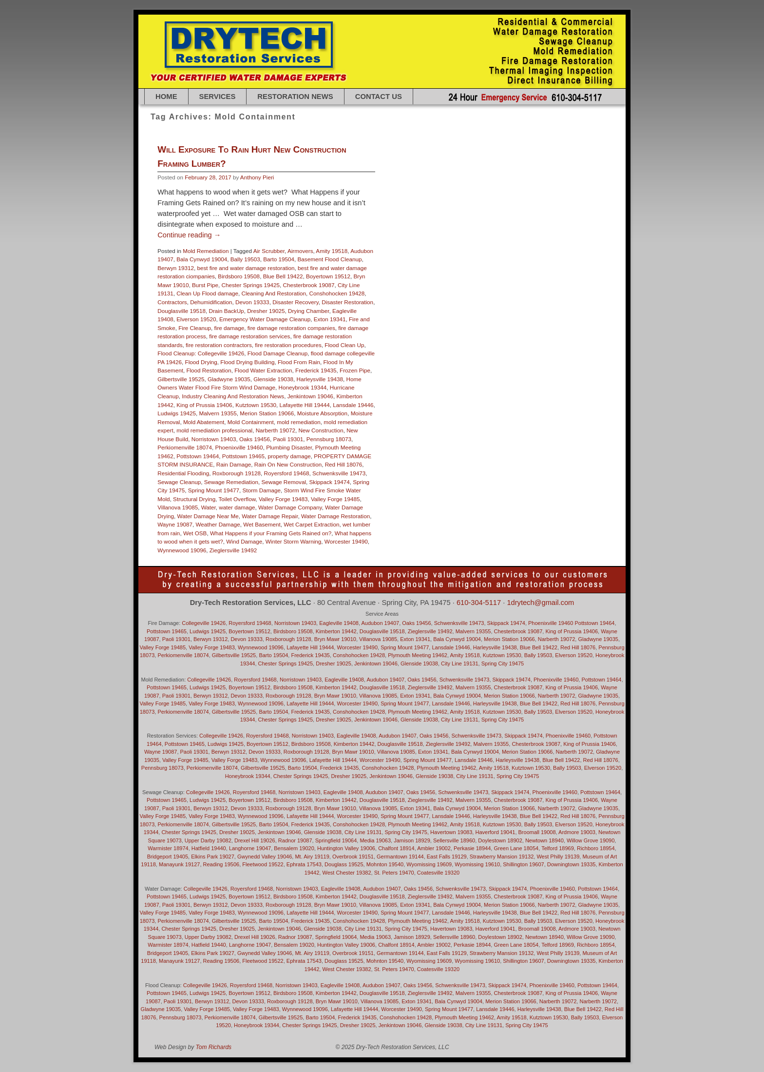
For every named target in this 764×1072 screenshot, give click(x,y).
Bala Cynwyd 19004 (201, 259)
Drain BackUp (226, 311)
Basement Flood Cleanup (330, 259)
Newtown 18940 (544, 840)
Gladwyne (161, 1009)
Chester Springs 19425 (251, 285)
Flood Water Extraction (263, 370)
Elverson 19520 (196, 319)
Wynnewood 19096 (181, 550)
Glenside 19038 (273, 379)
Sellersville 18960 (454, 840)
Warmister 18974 (168, 848)
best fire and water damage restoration (245, 268)
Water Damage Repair (270, 516)
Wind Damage (244, 541)
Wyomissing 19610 (477, 864)
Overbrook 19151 (353, 856)
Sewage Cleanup (179, 482)
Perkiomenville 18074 (184, 447)
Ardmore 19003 (576, 832)
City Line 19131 (459, 663)
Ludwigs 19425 (176, 413)
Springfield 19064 (336, 840)
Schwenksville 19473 (338, 473)
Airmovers (300, 251)
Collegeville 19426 (204, 623)
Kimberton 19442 (336, 631)
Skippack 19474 (329, 482)
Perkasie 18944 (472, 848)
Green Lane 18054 (516, 848)
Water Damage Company (290, 507)
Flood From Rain (299, 362)
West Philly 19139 (557, 856)
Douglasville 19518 (181, 311)
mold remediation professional (214, 430)
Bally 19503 (245, 259)
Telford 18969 (557, 848)
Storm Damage (261, 490)
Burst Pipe (205, 285)
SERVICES (217, 96)
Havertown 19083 (451, 929)
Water (208, 507)
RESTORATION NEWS (295, 96)
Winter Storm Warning (294, 541)
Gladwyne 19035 (229, 379)
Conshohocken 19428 (337, 293)
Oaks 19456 (254, 439)
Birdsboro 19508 (239, 276)
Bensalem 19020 (294, 848)
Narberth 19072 (275, 430)
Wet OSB (195, 533)
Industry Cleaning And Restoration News (233, 396)
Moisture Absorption (322, 413)
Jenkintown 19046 (310, 396)
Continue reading (189, 235)
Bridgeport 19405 (167, 856)
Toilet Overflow (236, 499)
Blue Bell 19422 (283, 276)
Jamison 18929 (412, 840)
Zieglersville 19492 (233, 550)
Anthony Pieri (257, 177)
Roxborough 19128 (236, 473)
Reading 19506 (221, 864)
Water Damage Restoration (335, 516)
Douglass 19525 (344, 864)
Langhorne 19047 (250, 848)
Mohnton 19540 (384, 864)
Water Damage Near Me (208, 516)
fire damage (229, 328)
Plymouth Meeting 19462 (417, 655)
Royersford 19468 (286, 473)
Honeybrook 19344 (303, 387)
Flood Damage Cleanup (277, 353)
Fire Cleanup (194, 328)
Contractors (172, 302)
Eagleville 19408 (339, 623)
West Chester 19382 (346, 873)
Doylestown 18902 (500, 840)
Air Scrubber (269, 251)
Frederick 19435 (315, 370)
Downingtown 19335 (571, 864)
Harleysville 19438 (320, 379)
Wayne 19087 (174, 524)
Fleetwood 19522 (262, 864)
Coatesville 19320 (438, 873)
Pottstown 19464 (197, 456)
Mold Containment (251, 422)
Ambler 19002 (434, 848)
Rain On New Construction (288, 464)
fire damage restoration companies (291, 328)
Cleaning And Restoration (273, 293)
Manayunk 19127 (179, 864)
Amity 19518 (331, 251)
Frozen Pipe (355, 370)
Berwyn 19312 (175, 268)
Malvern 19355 (217, 413)
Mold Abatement (203, 422)
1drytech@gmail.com (540, 602)
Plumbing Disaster (289, 447)
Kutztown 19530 (255, 405)
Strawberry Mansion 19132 (502, 856)
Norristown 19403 (213, 439)
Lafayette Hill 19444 (304, 405)
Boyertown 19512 (328, 276)
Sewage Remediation (231, 482)
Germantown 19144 (400, 856)
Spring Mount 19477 (213, 490)
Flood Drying (201, 362)
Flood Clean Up (344, 345)
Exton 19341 (330, 319)
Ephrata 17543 (304, 864)
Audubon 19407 (380, 623)
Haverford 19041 (495, 832)
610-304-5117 (479, 602)
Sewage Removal (283, 482)
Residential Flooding (183, 473)
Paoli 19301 (288, 439)
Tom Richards (214, 1047)
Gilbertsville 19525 (180, 379)
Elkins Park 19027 (212, 856)
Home (166, 96)
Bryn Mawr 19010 (335, 639)
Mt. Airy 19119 (312, 856)
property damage (288, 456)
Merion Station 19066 (267, 413)
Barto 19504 (278, 259)
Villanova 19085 (177, 507)
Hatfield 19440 (208, 848)
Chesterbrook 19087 (309, 285)
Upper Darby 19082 (208, 840)
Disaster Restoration (347, 302)
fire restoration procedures (288, 345)
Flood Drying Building (247, 362)
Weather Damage (217, 524)
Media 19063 (375, 840)
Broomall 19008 (537, 832)
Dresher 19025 (266, 311)
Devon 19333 (252, 302)
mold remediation (299, 422)
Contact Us (378, 96)
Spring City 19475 (502, 663)
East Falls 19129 (447, 856)
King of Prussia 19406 (204, 405)
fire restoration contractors (219, 345)
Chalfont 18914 (396, 848)
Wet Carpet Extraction (311, 524)
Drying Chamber (308, 311)
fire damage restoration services (249, 336)
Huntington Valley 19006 (346, 848)
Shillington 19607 (523, 864)
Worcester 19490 (346, 541)
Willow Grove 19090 (590, 840)
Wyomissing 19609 (429, 864)
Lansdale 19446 (353, 405)
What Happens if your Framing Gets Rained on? (270, 533)
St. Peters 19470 (394, 873)
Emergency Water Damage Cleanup (264, 319)
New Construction (320, 430)
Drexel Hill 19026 (254, 840)
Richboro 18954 (596, 848)
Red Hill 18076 (344, 464)
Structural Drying (194, 499)
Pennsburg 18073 (328, 439)
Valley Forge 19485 (335, 499)
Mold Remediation (206, 251)
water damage (237, 507)
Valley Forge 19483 (283, 499)
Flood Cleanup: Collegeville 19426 (200, 353)
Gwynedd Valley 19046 (264, 856)
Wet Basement (261, 524)
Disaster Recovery (295, 302)
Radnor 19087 (295, 840)
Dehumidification (211, 302)
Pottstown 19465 (243, 456)
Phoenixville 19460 (239, 447)
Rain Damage (233, 464)
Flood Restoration (208, 370)
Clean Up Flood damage (207, 293)
